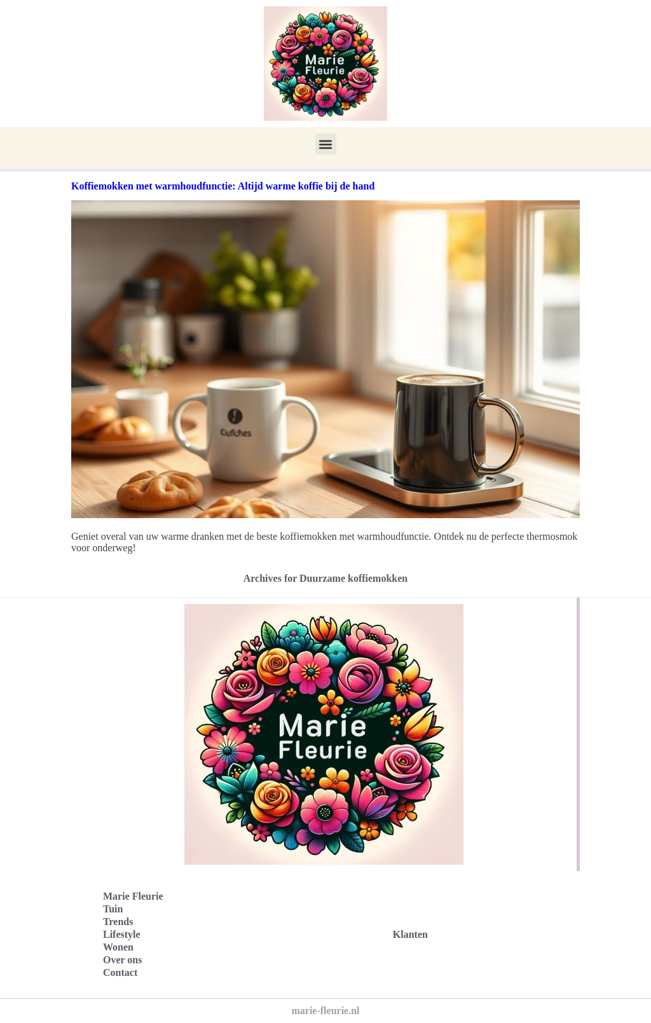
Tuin (113, 908)
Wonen (118, 947)
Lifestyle (121, 934)
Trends (118, 921)
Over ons (122, 959)
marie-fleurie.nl (325, 1010)
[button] (325, 144)
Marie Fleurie (133, 896)
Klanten (410, 934)
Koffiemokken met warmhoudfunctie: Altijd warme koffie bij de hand (222, 186)
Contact (120, 972)
